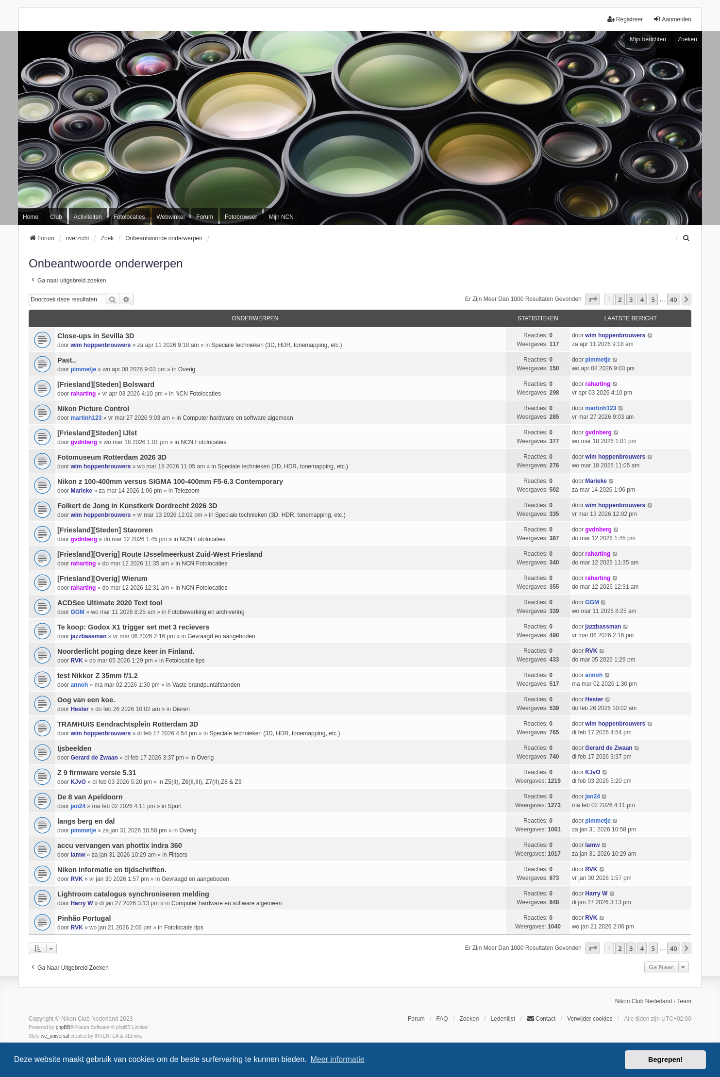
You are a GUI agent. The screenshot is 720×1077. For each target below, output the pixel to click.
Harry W (81, 903)
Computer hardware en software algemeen (238, 417)
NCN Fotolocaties (198, 393)
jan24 (77, 806)
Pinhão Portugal (84, 918)
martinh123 (85, 417)
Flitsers (177, 854)
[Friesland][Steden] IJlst (97, 433)
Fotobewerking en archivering (206, 612)
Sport (175, 806)
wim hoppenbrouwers (100, 345)
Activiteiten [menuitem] (88, 217)
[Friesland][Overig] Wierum (102, 578)
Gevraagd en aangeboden (221, 636)
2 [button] (619, 299)
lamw (77, 854)
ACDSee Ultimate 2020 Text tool (109, 603)
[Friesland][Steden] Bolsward (105, 384)
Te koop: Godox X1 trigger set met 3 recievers (133, 627)
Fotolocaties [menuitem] (129, 217)
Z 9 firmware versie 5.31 (96, 773)
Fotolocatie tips (185, 660)
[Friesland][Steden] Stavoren (105, 530)
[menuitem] (687, 238)
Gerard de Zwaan (93, 757)
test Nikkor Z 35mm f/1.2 (97, 675)
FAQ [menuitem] (442, 1018)
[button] (593, 299)
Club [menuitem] (56, 217)
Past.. (66, 360)
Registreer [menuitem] (625, 19)
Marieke (81, 490)
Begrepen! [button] (665, 1059)
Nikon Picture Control (93, 409)
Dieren (181, 709)
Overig (186, 369)
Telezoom (187, 490)
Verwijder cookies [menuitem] (589, 1018)
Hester (79, 709)
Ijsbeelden (74, 748)
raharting (83, 393)
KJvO (77, 782)
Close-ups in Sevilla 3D (95, 336)
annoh (79, 684)
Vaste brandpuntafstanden (206, 684)
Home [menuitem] (30, 217)
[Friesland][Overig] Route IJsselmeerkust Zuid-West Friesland (160, 554)
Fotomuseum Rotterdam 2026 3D (112, 457)
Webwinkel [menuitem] (171, 217)
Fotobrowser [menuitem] (241, 217)
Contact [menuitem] (541, 1018)
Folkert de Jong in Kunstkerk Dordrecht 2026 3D (137, 506)
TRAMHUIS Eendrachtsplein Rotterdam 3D (127, 724)
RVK (76, 660)
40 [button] (673, 299)
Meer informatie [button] (337, 1059)
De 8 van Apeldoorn (90, 797)
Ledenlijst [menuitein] (502, 1018)
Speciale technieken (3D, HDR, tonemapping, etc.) (277, 345)
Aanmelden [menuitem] (672, 19)
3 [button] (631, 299)
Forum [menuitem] (204, 217)
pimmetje (83, 369)
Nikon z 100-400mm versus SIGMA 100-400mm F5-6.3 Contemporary (170, 481)
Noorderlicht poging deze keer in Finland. (126, 651)
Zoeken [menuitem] (469, 1018)
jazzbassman (88, 636)
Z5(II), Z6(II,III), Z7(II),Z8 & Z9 (203, 782)
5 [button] (653, 299)
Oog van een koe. (86, 700)
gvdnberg (83, 442)
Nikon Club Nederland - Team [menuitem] (653, 1001)
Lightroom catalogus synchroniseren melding (133, 894)
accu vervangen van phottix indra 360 (119, 845)
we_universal (55, 1036)
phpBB (63, 1027)
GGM (77, 612)
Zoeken (687, 39)
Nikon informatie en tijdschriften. (112, 870)
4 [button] (642, 299)
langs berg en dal (86, 821)
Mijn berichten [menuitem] (648, 39)
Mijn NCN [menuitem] (281, 217)
